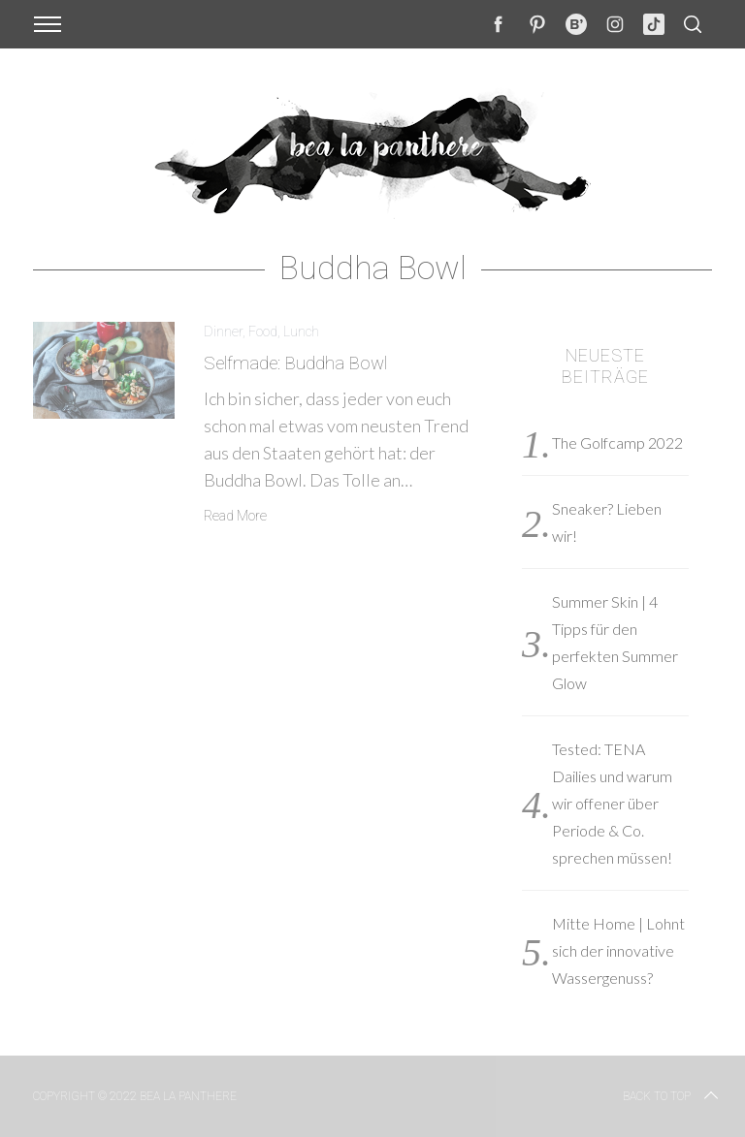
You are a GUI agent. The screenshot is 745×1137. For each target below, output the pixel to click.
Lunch (301, 331)
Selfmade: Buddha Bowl (295, 363)
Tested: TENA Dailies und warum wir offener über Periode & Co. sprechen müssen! (612, 803)
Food (262, 331)
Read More (235, 515)
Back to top (672, 1096)
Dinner (223, 331)
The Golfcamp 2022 (617, 442)
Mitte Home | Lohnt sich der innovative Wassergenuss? (618, 950)
